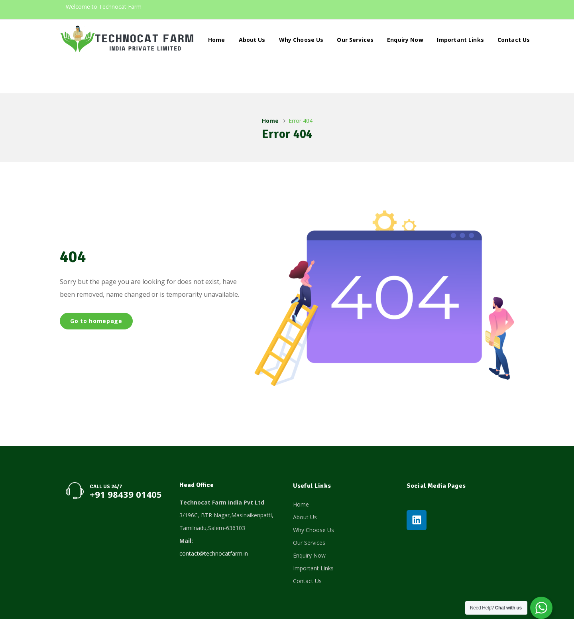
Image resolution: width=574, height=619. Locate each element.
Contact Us (513, 39)
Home (216, 39)
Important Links (460, 39)
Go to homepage (96, 288)
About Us (252, 39)
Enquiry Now (405, 39)
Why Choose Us (301, 39)
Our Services (355, 39)
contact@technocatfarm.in (213, 520)
